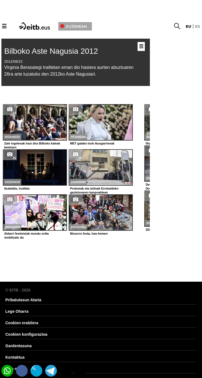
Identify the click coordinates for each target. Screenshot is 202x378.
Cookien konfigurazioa (26, 334)
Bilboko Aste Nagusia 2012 (51, 51)
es (197, 26)
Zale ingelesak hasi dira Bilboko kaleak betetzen (32, 145)
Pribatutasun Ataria (23, 300)
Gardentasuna (18, 346)
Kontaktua (14, 357)
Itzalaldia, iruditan (17, 188)
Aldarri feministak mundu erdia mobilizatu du (26, 235)
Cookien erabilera (21, 323)
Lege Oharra (16, 311)
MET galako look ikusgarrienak (92, 143)
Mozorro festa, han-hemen (89, 233)
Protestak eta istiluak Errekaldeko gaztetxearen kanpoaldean (94, 190)
